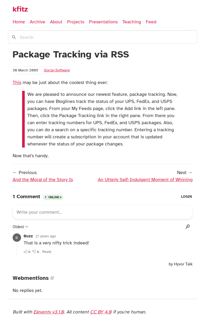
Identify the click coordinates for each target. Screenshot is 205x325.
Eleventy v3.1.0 (48, 312)
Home (19, 22)
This (17, 82)
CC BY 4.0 (101, 312)
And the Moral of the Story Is (43, 179)
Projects (75, 22)
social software (57, 70)
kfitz (20, 9)
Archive (37, 22)
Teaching (131, 22)
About (56, 22)
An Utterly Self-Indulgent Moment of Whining (145, 179)
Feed (151, 22)
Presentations (103, 22)
